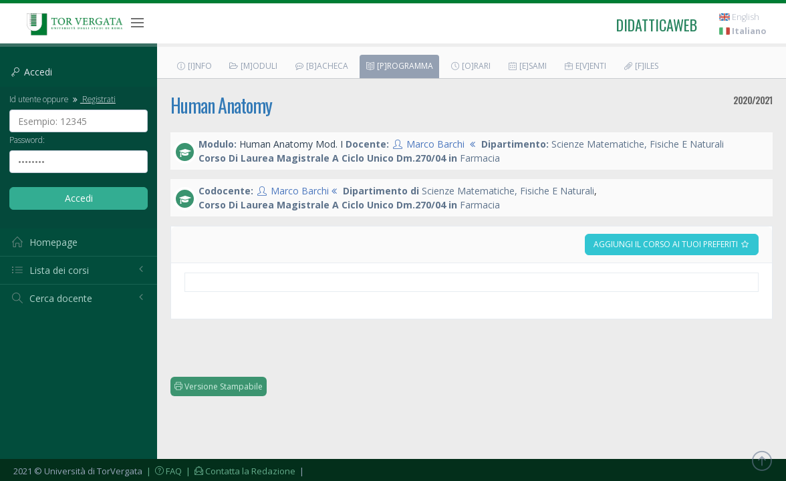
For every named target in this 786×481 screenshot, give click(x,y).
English (739, 17)
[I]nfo (194, 65)
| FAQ (163, 471)
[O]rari (470, 65)
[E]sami (527, 65)
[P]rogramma (399, 65)
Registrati (93, 99)
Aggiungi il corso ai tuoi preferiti (672, 244)
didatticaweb (656, 24)
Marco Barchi (435, 144)
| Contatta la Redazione (239, 471)
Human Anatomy (221, 105)
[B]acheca (321, 65)
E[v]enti (584, 65)
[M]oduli (253, 65)
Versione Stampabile (218, 386)
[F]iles (640, 65)
